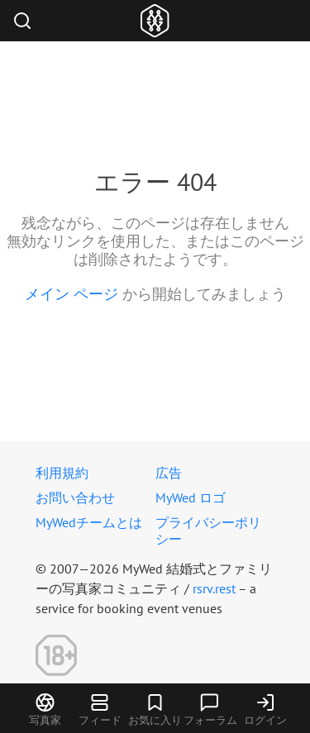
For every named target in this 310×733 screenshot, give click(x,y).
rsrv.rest (214, 588)
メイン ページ (71, 293)
